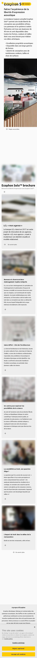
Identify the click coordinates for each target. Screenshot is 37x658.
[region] (18, 641)
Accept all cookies (18, 654)
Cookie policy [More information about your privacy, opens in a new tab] (8, 639)
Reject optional (18, 648)
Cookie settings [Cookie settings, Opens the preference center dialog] (18, 643)
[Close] (34, 627)
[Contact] (26, 4)
